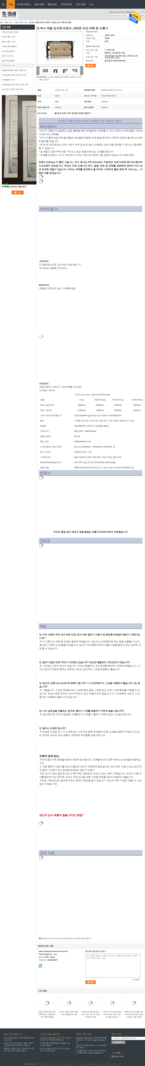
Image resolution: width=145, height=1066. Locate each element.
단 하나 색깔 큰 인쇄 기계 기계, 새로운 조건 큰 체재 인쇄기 (55, 1049)
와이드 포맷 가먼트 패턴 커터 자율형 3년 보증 (69, 1013)
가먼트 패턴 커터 (20, 22)
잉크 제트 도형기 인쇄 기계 (12, 89)
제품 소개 (8, 22)
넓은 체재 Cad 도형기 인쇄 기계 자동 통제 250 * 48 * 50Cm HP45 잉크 (55, 1039)
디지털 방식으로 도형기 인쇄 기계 (15, 85)
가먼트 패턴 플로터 (9, 46)
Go (142, 16)
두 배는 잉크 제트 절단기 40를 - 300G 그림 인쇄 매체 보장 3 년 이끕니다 (18, 1044)
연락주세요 (66, 4)
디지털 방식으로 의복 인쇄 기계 (14, 75)
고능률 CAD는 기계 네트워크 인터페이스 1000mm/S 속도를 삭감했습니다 (91, 1052)
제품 (11, 4)
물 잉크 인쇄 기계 (50, 938)
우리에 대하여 (23, 4)
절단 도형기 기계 (8, 42)
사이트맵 (116, 1053)
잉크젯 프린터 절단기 (83, 938)
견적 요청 (80, 4)
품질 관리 (52, 4)
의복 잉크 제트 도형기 (10, 32)
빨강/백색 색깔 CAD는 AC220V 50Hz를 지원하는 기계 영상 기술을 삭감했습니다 (91, 1040)
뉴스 (91, 4)
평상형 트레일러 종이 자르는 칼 (14, 70)
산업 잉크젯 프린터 (66, 938)
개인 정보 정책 (29, 1064)
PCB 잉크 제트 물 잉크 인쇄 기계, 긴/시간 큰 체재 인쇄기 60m (90, 1014)
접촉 (92, 65)
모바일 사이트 (117, 1056)
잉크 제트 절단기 (8, 51)
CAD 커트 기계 (7, 56)
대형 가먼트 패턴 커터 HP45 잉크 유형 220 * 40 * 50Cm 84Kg (47, 1014)
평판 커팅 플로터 (8, 61)
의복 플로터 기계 (8, 80)
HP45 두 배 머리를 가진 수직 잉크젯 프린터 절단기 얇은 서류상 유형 (133, 1014)
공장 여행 (39, 4)
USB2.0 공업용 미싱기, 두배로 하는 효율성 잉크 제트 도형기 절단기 (19, 1049)
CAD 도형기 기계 (8, 37)
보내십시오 (118, 1042)
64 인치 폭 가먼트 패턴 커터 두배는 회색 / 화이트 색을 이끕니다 (112, 1014)
